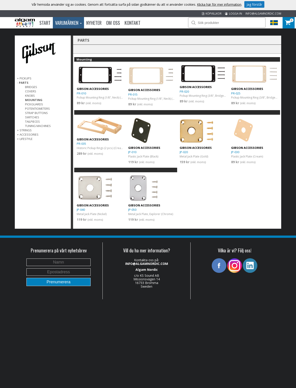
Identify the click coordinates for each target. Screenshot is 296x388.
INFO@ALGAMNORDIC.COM (263, 13)
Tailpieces (32, 121)
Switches (32, 117)
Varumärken (68, 22)
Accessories (29, 134)
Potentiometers (37, 109)
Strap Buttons (36, 113)
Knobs (30, 96)
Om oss (113, 22)
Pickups (25, 78)
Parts (23, 83)
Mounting (33, 100)
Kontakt (132, 22)
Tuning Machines (38, 126)
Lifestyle (26, 139)
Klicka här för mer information (219, 4)
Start (45, 22)
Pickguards (34, 104)
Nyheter (94, 22)
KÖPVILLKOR (212, 13)
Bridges (31, 87)
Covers (30, 91)
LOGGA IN (233, 13)
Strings (26, 130)
